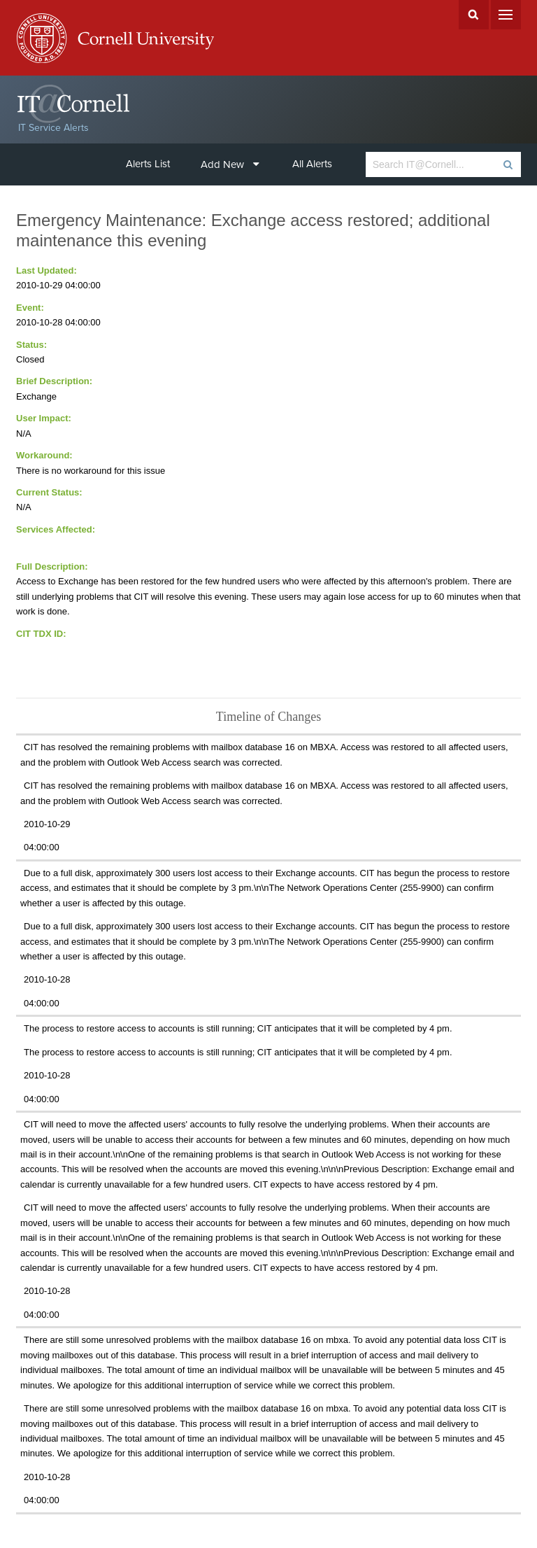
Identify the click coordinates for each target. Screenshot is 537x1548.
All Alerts (312, 163)
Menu (506, 14)
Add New (230, 164)
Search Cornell (474, 14)
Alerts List (148, 163)
